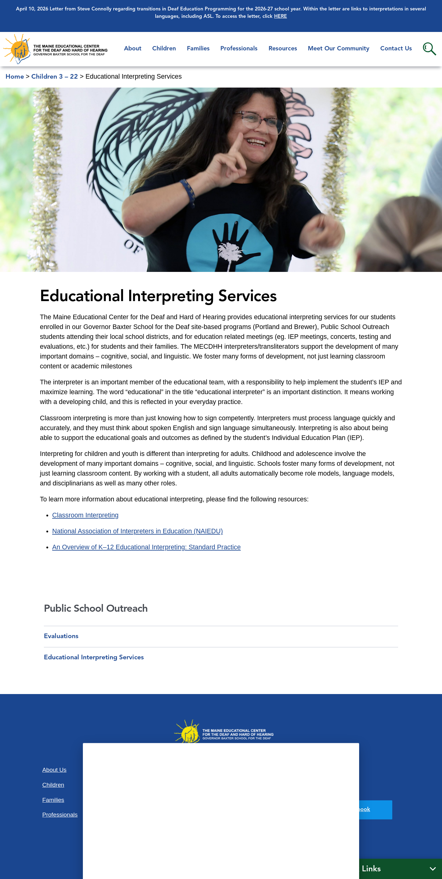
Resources (283, 49)
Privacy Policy (321, 790)
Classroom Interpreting (85, 515)
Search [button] (429, 49)
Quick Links (359, 869)
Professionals (239, 49)
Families (198, 49)
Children (164, 49)
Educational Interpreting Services (94, 657)
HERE (280, 16)
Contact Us (396, 49)
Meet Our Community (338, 49)
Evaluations (61, 636)
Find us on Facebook (343, 809)
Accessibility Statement (318, 769)
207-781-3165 (221, 818)
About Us (54, 770)
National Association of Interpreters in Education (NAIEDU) (137, 531)
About (133, 49)
